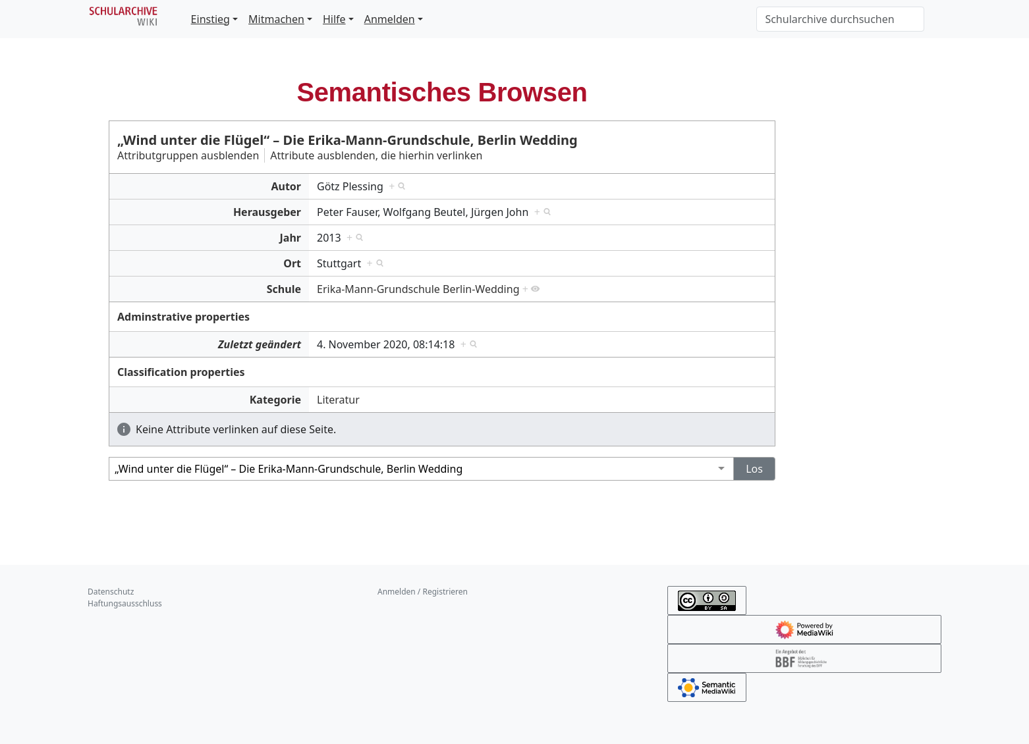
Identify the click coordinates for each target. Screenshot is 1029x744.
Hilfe (334, 19)
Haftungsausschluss (125, 603)
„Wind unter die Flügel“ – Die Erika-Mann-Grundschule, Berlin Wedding (347, 140)
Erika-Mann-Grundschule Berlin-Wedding (418, 289)
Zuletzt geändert (259, 344)
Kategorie (275, 399)
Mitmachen (276, 19)
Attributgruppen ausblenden (188, 155)
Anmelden (389, 19)
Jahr (290, 237)
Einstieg (210, 19)
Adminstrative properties (183, 316)
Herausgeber (267, 212)
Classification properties (181, 372)
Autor (286, 186)
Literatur (338, 399)
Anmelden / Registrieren (422, 591)
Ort (292, 263)
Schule (284, 289)
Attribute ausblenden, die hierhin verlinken (376, 155)
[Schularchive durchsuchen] (840, 19)
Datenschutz (111, 591)
